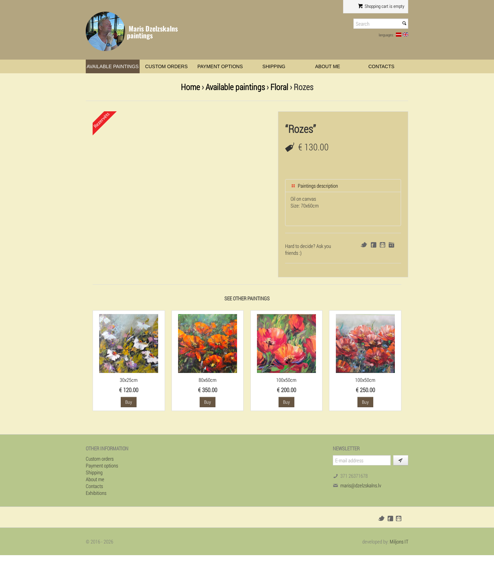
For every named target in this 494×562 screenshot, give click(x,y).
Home (190, 86)
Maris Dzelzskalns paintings (152, 32)
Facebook (373, 245)
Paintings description (314, 185)
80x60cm (207, 379)
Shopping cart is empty (381, 6)
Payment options (220, 66)
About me (327, 66)
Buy (128, 402)
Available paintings (112, 66)
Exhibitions (96, 492)
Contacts (381, 66)
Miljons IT (399, 541)
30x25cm (129, 379)
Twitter (363, 244)
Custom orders (166, 66)
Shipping (273, 66)
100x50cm (286, 379)
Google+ (391, 245)
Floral (279, 86)
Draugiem (382, 245)
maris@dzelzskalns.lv (360, 485)
